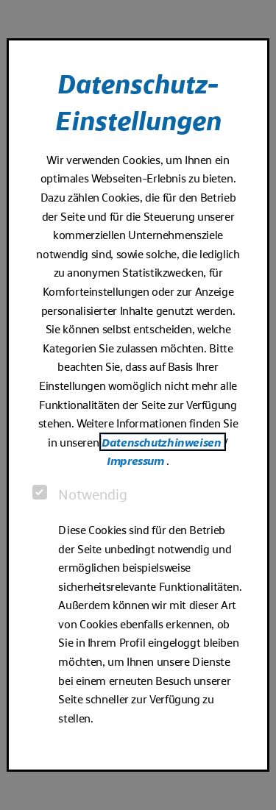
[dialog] (138, 405)
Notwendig (79, 493)
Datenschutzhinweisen (163, 442)
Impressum (136, 460)
